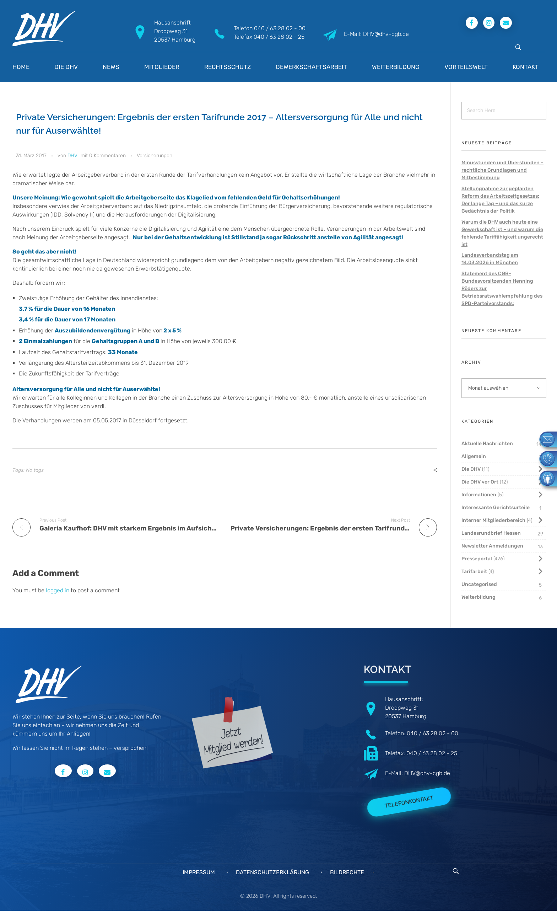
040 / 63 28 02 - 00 (279, 28)
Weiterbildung (478, 597)
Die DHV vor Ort (479, 482)
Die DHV (471, 469)
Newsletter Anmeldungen (492, 546)
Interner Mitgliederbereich (493, 520)
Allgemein (473, 456)
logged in (58, 590)
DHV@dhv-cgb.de (427, 773)
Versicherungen (154, 156)
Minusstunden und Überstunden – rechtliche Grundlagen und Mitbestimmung (502, 170)
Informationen (478, 495)
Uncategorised (479, 584)
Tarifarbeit (474, 572)
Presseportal (476, 559)
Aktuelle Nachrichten (487, 444)
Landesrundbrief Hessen (491, 533)
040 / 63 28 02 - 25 (279, 36)
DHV (72, 156)
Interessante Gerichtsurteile (495, 508)
